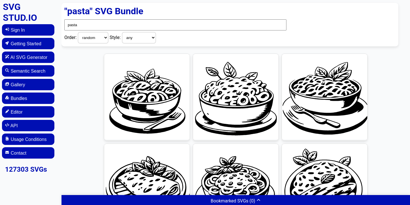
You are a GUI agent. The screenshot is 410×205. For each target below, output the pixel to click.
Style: (116, 37)
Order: (71, 37)
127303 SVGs (26, 169)
